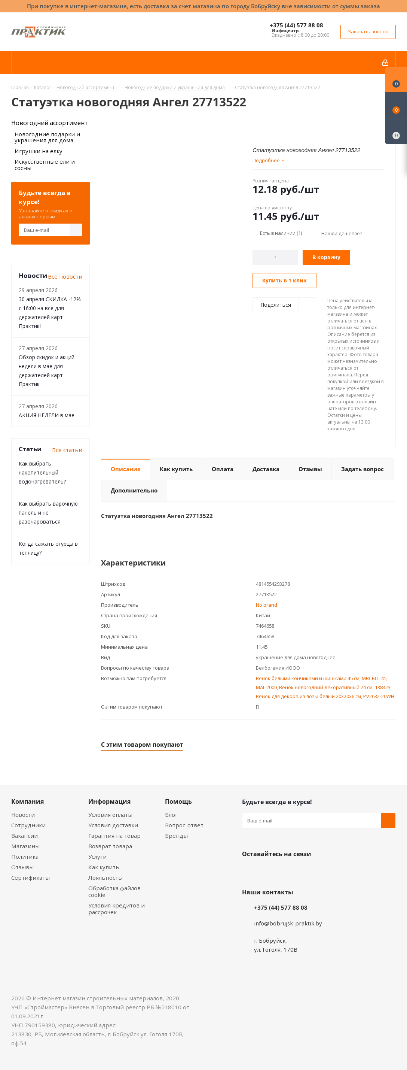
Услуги (97, 856)
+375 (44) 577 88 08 (296, 25)
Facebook (268, 871)
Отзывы (22, 867)
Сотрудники (28, 825)
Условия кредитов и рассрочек (116, 908)
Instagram (286, 871)
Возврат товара (110, 846)
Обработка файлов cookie (114, 891)
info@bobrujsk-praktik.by (288, 923)
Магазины (25, 846)
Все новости (65, 276)
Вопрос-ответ (184, 825)
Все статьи (67, 450)
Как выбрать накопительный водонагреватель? (42, 472)
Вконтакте (249, 871)
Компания (27, 801)
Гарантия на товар (114, 835)
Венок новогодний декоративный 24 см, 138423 (335, 687)
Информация (109, 801)
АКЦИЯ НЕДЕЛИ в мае (46, 415)
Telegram (305, 871)
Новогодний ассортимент (49, 123)
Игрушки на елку (38, 151)
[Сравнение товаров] (396, 131)
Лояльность (105, 877)
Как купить (103, 867)
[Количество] (275, 257)
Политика (25, 856)
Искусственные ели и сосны (45, 165)
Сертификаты (30, 877)
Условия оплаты (110, 814)
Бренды (176, 835)
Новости (23, 814)
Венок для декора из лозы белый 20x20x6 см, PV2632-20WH (325, 696)
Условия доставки (113, 825)
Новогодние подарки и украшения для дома (47, 137)
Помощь (178, 801)
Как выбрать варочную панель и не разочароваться (48, 512)
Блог (171, 814)
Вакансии (24, 835)
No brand (266, 604)
